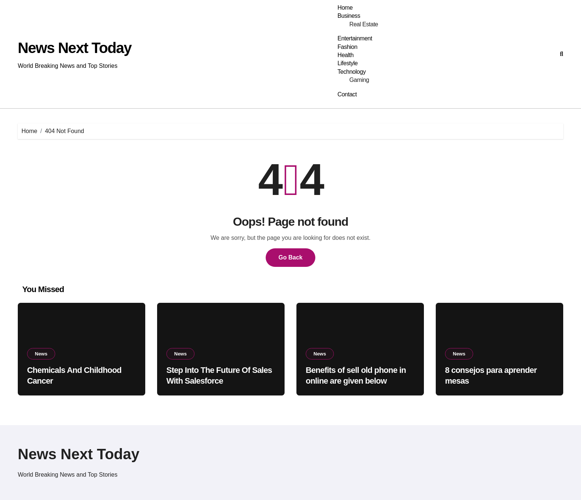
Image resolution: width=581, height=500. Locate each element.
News (41, 354)
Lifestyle (348, 63)
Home (345, 7)
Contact (347, 94)
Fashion (348, 47)
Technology (352, 72)
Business (349, 16)
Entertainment (355, 38)
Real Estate (363, 24)
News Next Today (75, 48)
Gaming (359, 80)
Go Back (291, 257)
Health (345, 55)
